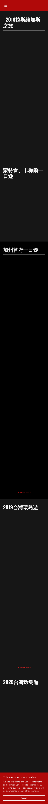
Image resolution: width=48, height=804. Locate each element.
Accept (24, 800)
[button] (5, 5)
